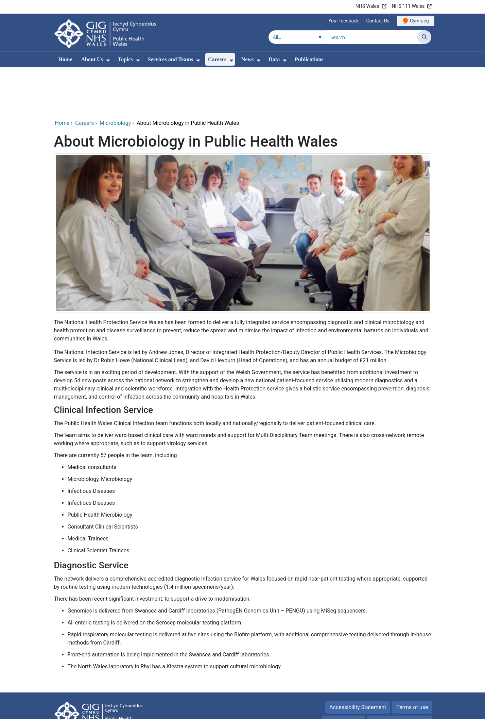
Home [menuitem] (65, 59)
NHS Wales (367, 6)
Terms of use (412, 661)
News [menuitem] (247, 59)
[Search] (424, 37)
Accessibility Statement (357, 661)
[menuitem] (108, 60)
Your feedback (343, 20)
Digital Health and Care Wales (395, 710)
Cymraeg (419, 20)
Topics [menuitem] (125, 59)
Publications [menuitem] (309, 59)
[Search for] (372, 37)
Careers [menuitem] (217, 59)
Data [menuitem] (274, 59)
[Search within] (297, 37)
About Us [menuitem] (92, 59)
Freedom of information (399, 675)
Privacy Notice (343, 675)
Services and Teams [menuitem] (170, 59)
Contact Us (377, 20)
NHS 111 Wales (408, 6)
